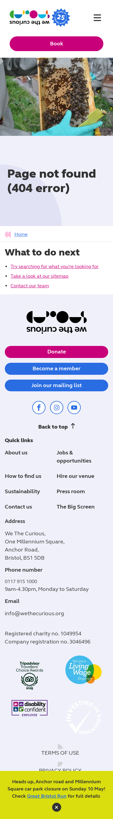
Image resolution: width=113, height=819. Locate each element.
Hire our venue (75, 476)
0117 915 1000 (21, 581)
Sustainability (22, 491)
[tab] (18, 234)
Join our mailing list (56, 385)
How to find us (23, 476)
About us (16, 452)
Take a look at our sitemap (39, 276)
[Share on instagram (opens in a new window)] (56, 407)
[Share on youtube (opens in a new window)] (74, 407)
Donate (56, 351)
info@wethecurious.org (34, 613)
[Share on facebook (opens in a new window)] (39, 407)
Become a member (56, 368)
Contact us (18, 506)
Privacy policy (60, 770)
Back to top (53, 426)
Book (56, 43)
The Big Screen (76, 506)
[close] (56, 807)
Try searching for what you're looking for (55, 266)
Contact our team (30, 286)
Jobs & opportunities (74, 456)
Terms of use (60, 753)
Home (21, 234)
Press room (71, 491)
